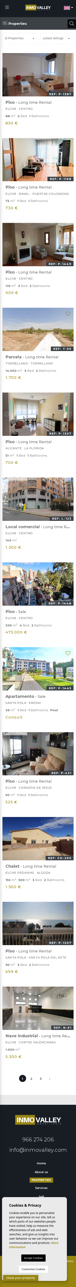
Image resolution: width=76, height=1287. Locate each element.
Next (69, 74)
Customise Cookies (33, 1269)
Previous (6, 74)
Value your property (20, 1278)
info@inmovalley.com (38, 1150)
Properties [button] (41, 1180)
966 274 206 (38, 1139)
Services (41, 1188)
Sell (41, 1197)
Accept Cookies (33, 1258)
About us (41, 1172)
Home (41, 1163)
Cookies (67, 1261)
